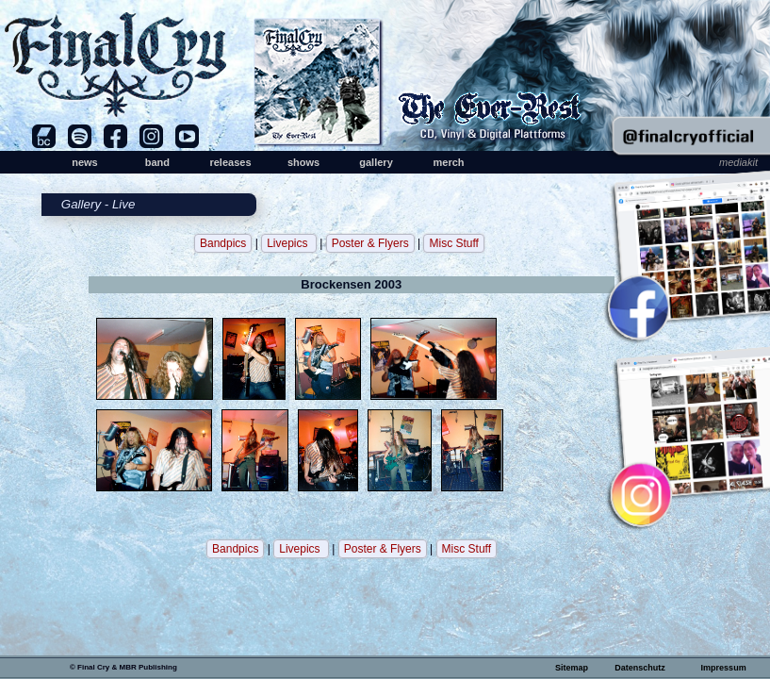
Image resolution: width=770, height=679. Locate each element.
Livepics (289, 243)
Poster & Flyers (370, 243)
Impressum (723, 667)
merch (448, 162)
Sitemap (571, 667)
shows (303, 162)
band (157, 162)
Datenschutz (639, 667)
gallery (375, 162)
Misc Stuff (453, 243)
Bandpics (223, 243)
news (85, 162)
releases (230, 162)
